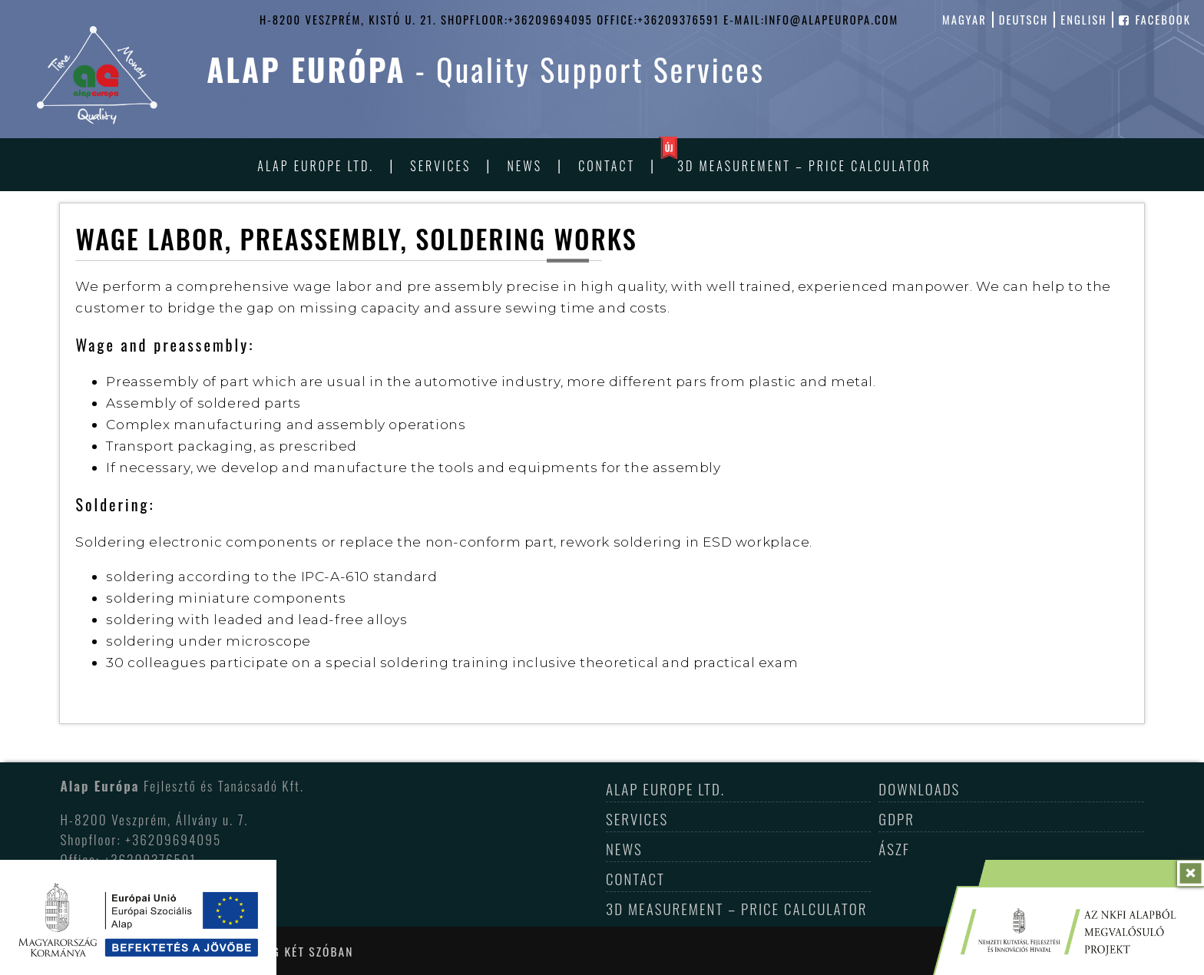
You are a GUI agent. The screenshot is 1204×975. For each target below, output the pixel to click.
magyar (964, 20)
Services (440, 166)
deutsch (1023, 20)
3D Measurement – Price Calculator (804, 166)
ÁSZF (894, 848)
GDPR (896, 818)
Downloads (919, 788)
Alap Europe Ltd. (315, 166)
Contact (606, 166)
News (525, 166)
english (1083, 20)
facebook (1155, 20)
